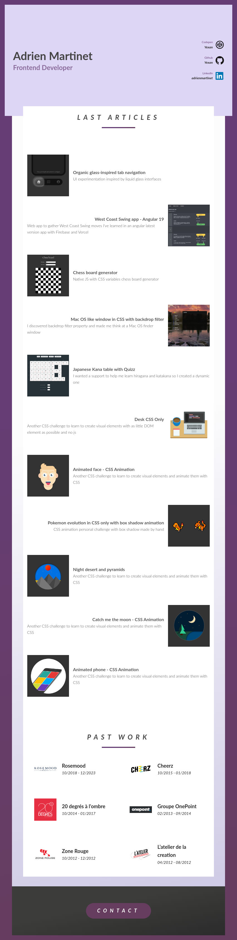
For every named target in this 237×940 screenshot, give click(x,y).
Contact (118, 910)
